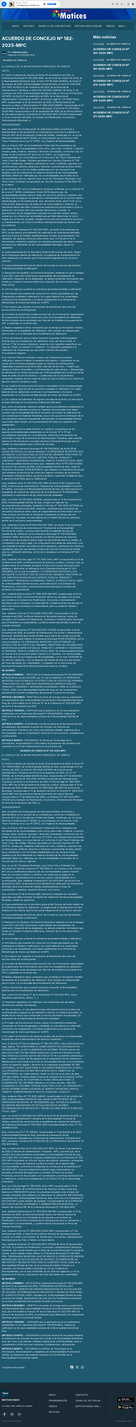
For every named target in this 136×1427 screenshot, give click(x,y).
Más (122, 26)
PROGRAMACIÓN (58, 1400)
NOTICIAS (28, 26)
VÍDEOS (110, 26)
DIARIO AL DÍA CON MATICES (54, 26)
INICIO (15, 26)
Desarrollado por (125, 1421)
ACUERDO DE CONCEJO (15, 60)
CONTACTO (82, 1395)
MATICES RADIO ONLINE (88, 26)
